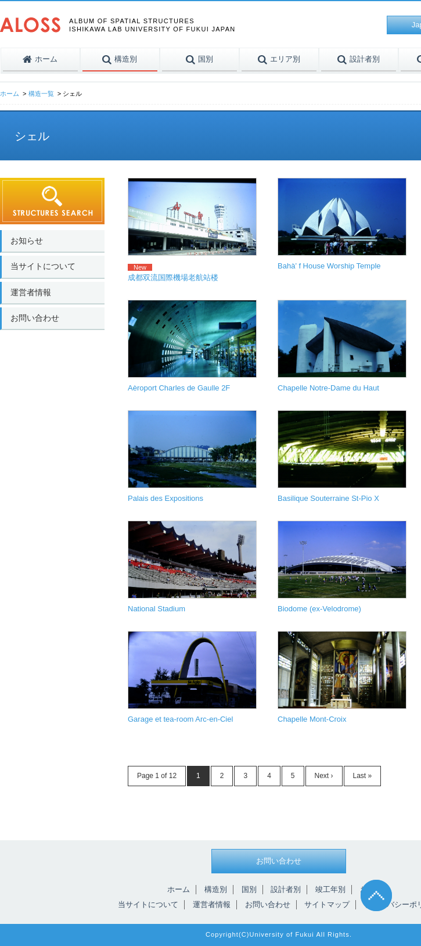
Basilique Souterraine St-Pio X (328, 498)
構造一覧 (41, 93)
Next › (324, 776)
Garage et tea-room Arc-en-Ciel (180, 719)
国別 (249, 889)
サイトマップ (327, 904)
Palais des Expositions (165, 498)
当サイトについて (42, 266)
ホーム (9, 93)
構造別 (215, 889)
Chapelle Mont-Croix (312, 719)
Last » (362, 776)
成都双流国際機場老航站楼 (173, 277)
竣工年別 (330, 889)
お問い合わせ (34, 317)
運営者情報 (30, 292)
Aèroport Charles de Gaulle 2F (179, 388)
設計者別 (286, 889)
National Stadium (156, 608)
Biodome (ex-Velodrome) (319, 608)
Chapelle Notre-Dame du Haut (328, 388)
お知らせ (26, 240)
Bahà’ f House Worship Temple (329, 265)
